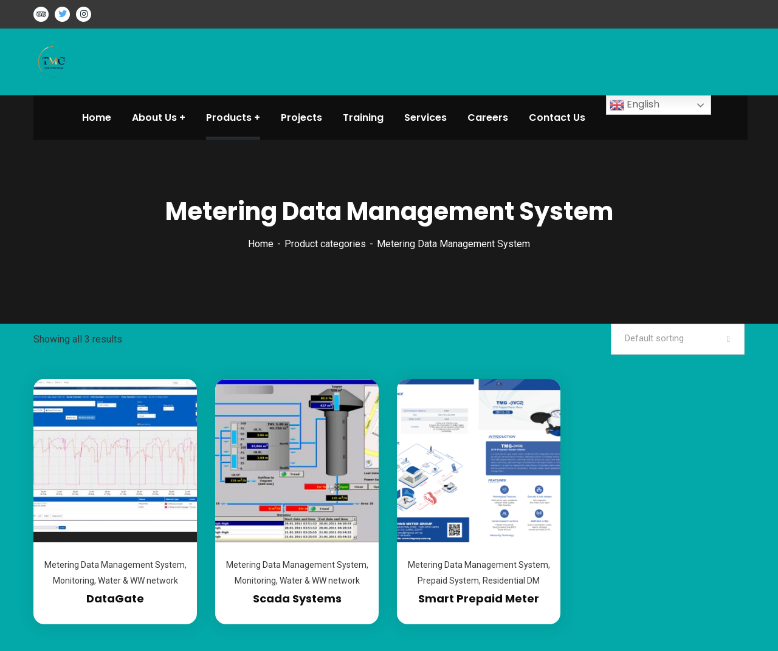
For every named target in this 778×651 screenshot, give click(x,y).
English (634, 104)
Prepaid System (448, 580)
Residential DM (511, 580)
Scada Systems (297, 598)
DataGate (115, 598)
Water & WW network (138, 580)
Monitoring (73, 580)
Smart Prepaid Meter (478, 598)
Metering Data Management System (114, 565)
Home (261, 244)
